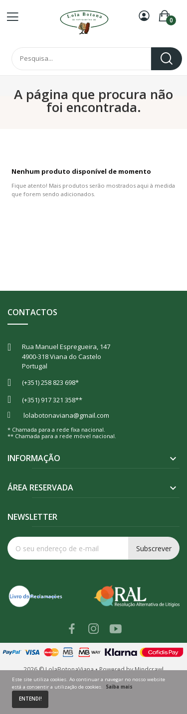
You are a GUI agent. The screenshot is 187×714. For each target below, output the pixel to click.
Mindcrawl (149, 669)
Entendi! (30, 699)
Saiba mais (119, 687)
